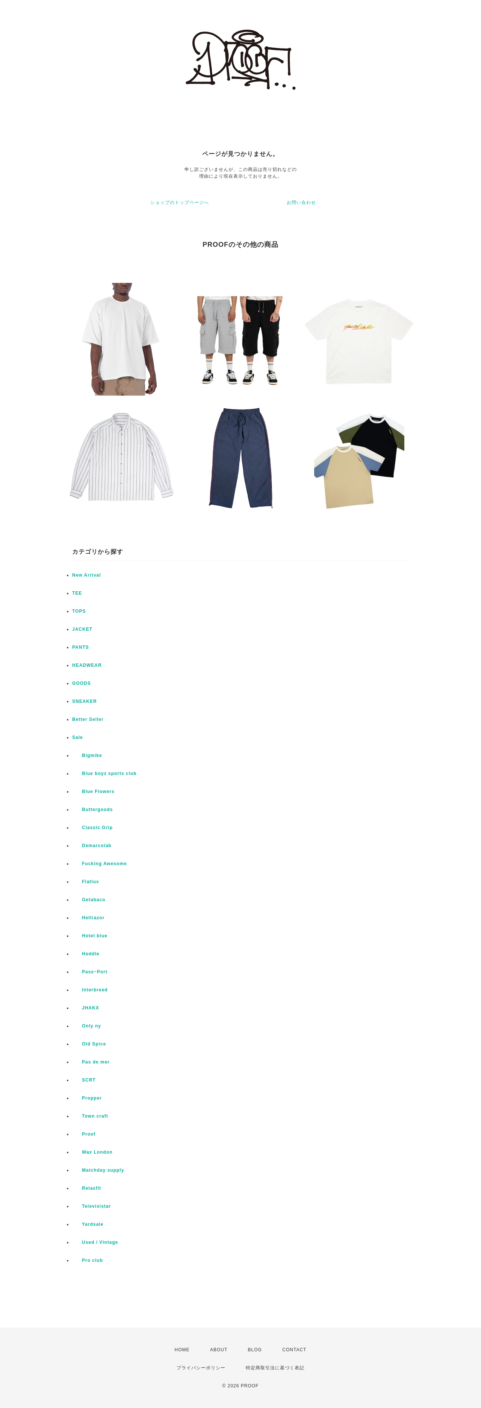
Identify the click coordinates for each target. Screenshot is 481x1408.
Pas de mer (91, 1062)
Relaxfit (86, 1188)
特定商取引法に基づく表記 (275, 1367)
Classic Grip (92, 827)
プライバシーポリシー (201, 1367)
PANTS (80, 647)
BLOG (255, 1349)
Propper (87, 1098)
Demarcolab (92, 845)
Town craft (90, 1116)
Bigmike (87, 755)
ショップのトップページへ (179, 202)
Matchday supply (98, 1170)
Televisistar (91, 1206)
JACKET (82, 629)
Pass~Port (89, 971)
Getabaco (89, 899)
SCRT (84, 1080)
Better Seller (88, 719)
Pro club (87, 1260)
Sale (77, 737)
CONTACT (294, 1349)
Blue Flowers (93, 791)
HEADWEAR (87, 665)
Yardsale (87, 1224)
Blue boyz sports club (104, 773)
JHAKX (85, 1008)
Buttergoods (92, 809)
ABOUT (218, 1349)
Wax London (92, 1152)
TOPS (79, 611)
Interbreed (90, 990)
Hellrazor (88, 917)
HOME (182, 1349)
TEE (77, 593)
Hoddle (86, 953)
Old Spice (89, 1044)
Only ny (86, 1026)
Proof (83, 1134)
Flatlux (85, 881)
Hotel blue (89, 935)
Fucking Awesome (99, 863)
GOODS (81, 683)
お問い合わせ (301, 202)
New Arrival (86, 575)
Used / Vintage (95, 1242)
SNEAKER (84, 701)
